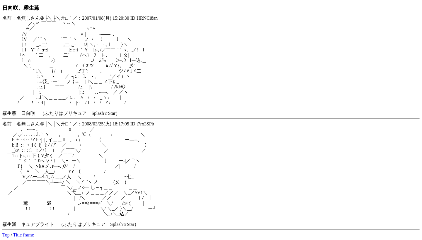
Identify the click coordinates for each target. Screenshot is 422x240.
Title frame (23, 234)
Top (6, 234)
